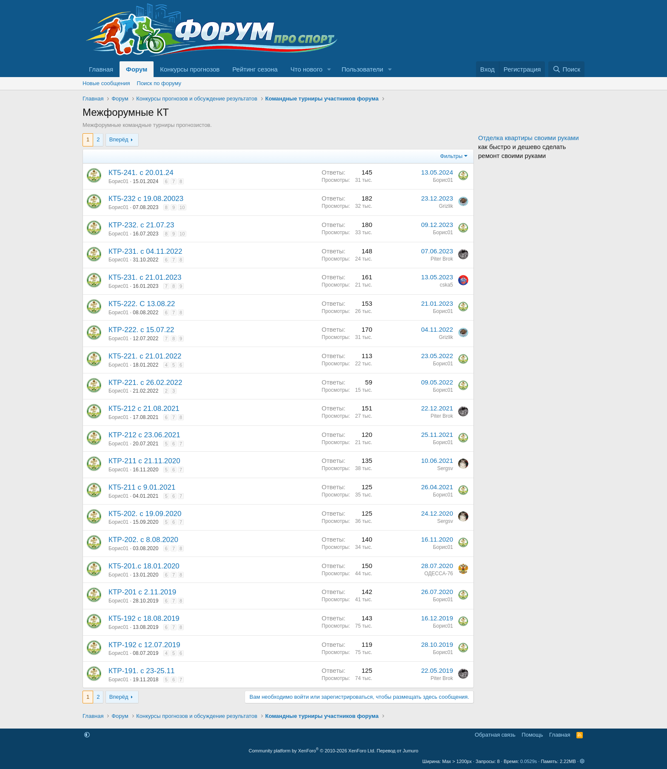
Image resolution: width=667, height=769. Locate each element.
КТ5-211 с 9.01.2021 (141, 487)
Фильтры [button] (451, 156)
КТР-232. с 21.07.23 (141, 225)
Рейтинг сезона (254, 69)
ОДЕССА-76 (438, 574)
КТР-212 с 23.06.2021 (144, 435)
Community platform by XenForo (312, 750)
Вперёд (118, 139)
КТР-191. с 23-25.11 (141, 671)
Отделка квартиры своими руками (528, 137)
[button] (329, 69)
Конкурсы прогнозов (189, 69)
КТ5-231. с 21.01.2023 (145, 277)
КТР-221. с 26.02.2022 (145, 383)
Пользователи (362, 69)
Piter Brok (441, 259)
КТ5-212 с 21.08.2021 (144, 409)
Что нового (306, 69)
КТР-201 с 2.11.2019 (142, 592)
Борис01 (118, 181)
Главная (101, 69)
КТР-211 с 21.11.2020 (144, 461)
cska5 (446, 285)
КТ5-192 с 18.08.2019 (144, 618)
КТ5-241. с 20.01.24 (141, 173)
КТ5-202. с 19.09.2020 (145, 514)
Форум (136, 69)
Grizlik (446, 206)
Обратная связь (495, 735)
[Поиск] (566, 69)
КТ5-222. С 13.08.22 (141, 304)
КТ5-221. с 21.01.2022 (145, 356)
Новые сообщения (106, 83)
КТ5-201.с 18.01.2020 (144, 566)
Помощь (532, 735)
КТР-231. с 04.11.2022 (145, 251)
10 (182, 207)
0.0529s (528, 761)
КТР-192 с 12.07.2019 (144, 645)
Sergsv (445, 468)
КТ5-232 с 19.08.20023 (145, 199)
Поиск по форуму (159, 83)
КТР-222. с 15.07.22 (141, 330)
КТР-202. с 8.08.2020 (143, 540)
